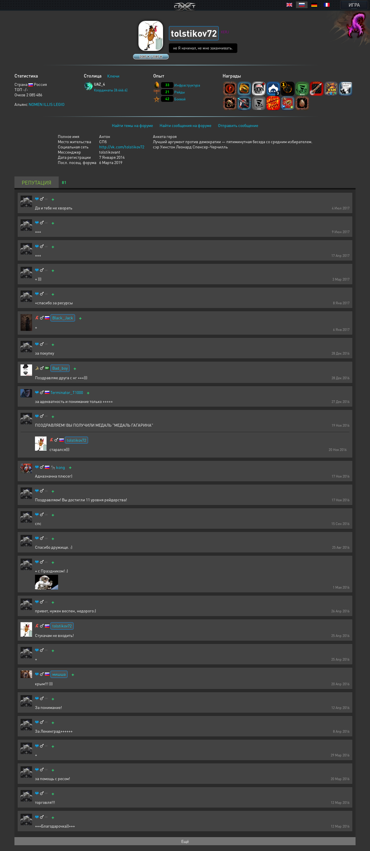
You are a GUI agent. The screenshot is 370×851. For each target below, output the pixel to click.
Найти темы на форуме (132, 125)
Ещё (185, 841)
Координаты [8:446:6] (110, 90)
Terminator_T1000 (66, 392)
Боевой (180, 99)
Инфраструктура (187, 85)
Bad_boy (60, 368)
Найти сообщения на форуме (185, 125)
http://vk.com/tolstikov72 (121, 146)
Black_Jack (62, 317)
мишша (59, 674)
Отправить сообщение (238, 125)
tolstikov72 (76, 440)
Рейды (179, 92)
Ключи (113, 75)
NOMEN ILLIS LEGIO (46, 104)
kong (60, 467)
